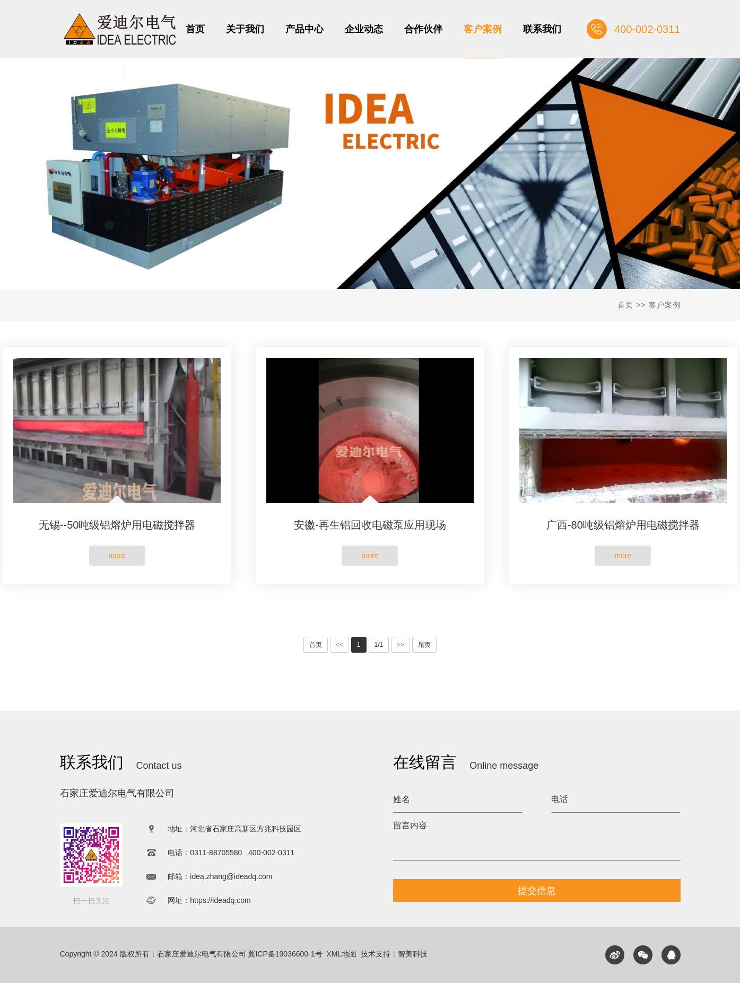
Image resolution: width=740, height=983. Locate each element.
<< (339, 644)
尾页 (424, 644)
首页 (625, 305)
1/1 (379, 644)
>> (400, 644)
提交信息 (537, 890)
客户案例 (665, 305)
